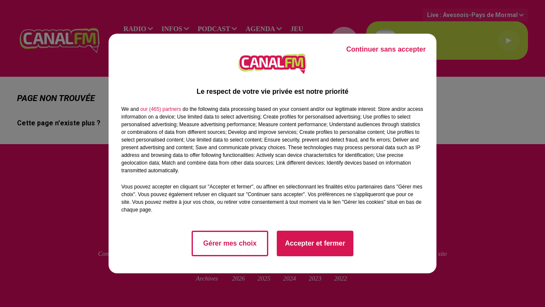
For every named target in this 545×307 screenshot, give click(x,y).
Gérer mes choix (229, 243)
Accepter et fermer (315, 243)
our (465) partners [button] (160, 109)
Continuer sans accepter (386, 49)
